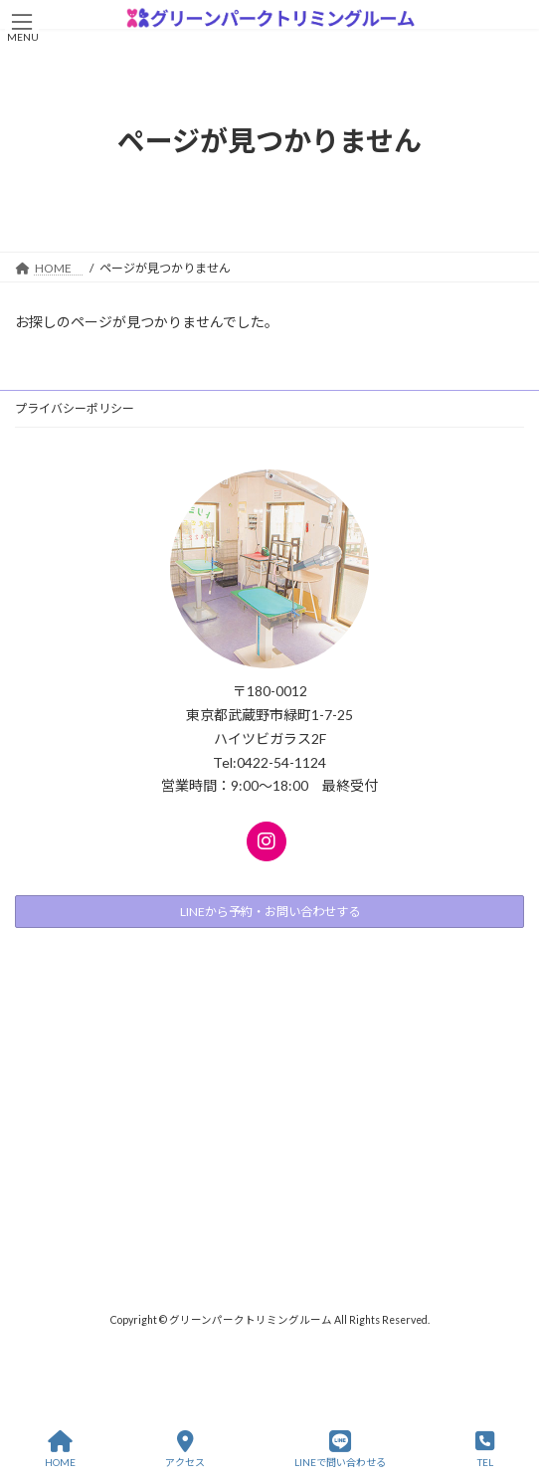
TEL (484, 1449)
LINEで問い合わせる (340, 1449)
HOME (60, 1449)
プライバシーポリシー (74, 408)
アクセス (185, 1449)
